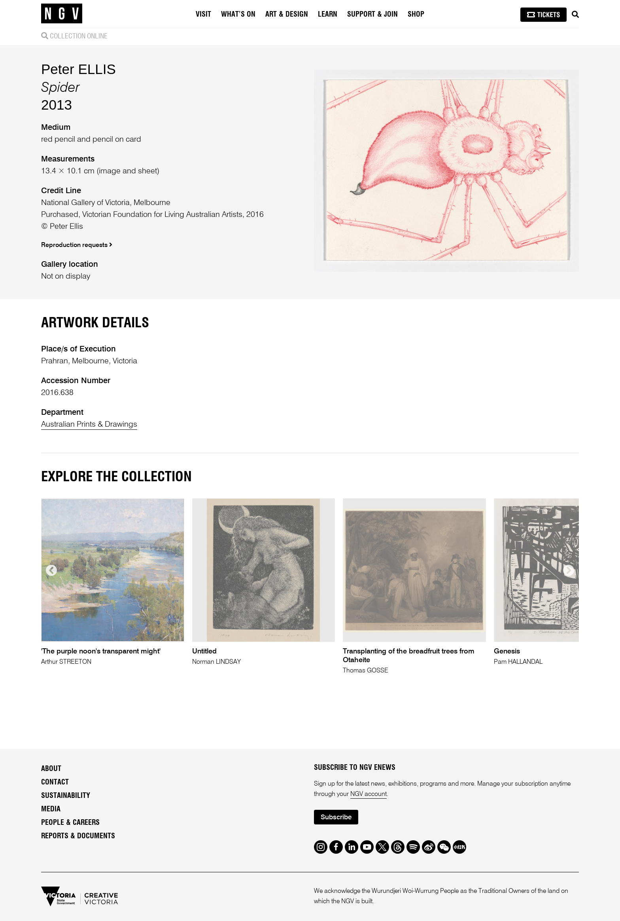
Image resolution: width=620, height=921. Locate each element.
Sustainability (65, 795)
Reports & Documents (78, 836)
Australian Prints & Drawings (89, 425)
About (51, 769)
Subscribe (336, 817)
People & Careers (70, 822)
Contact (55, 782)
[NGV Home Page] (61, 13)
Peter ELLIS (78, 69)
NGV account (368, 794)
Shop (416, 14)
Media (50, 809)
